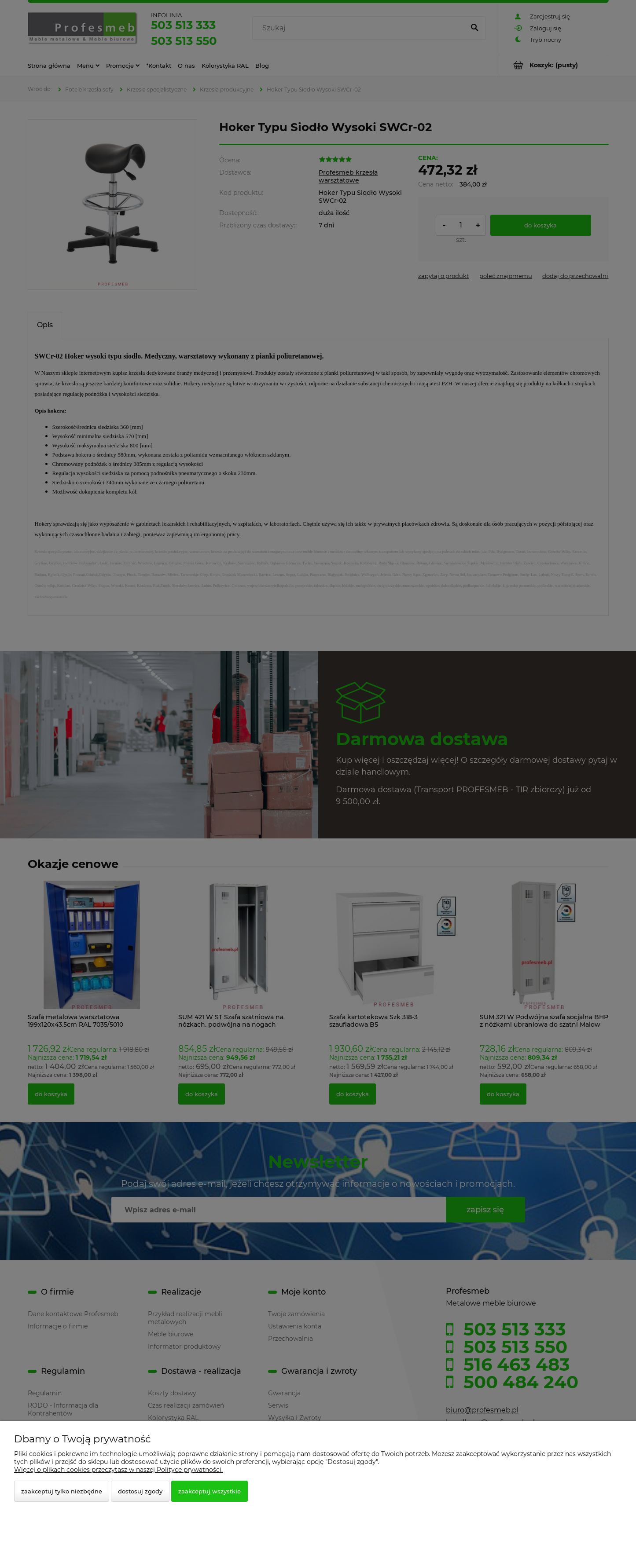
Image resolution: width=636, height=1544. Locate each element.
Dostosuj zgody (140, 1491)
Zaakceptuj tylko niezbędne (61, 1491)
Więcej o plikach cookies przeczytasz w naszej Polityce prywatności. (118, 1470)
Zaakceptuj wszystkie (209, 1491)
